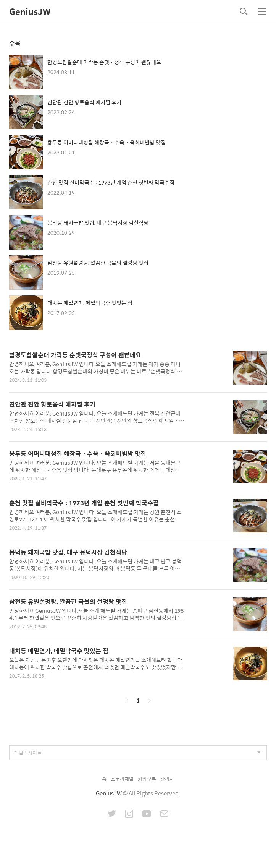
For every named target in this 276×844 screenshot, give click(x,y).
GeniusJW (29, 11)
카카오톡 (147, 779)
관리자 (167, 779)
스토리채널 (122, 779)
